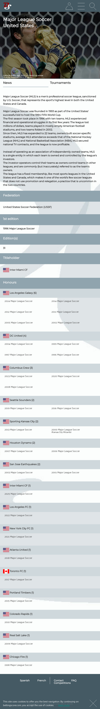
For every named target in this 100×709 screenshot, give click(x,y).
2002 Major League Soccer (66, 322)
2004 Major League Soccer (19, 344)
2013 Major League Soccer (18, 429)
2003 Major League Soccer (19, 472)
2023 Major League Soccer (18, 376)
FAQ (73, 680)
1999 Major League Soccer (65, 344)
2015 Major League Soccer (18, 600)
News (7, 83)
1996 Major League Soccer (65, 354)
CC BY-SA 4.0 (27, 77)
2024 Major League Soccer (18, 301)
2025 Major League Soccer (18, 493)
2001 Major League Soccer (65, 472)
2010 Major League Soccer (18, 622)
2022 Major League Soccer (18, 515)
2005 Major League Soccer (19, 322)
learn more (64, 705)
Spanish (25, 680)
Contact (59, 680)
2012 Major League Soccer (18, 311)
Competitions (62, 683)
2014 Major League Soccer (65, 301)
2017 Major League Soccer (18, 579)
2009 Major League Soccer (19, 643)
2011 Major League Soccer (65, 311)
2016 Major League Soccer (65, 408)
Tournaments (60, 83)
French (41, 680)
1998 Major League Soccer (18, 665)
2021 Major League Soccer (18, 536)
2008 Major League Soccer (19, 387)
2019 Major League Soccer (18, 408)
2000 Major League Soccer (66, 429)
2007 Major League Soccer (19, 451)
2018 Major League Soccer (18, 558)
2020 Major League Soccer (66, 376)
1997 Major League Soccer (18, 354)
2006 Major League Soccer (66, 451)
